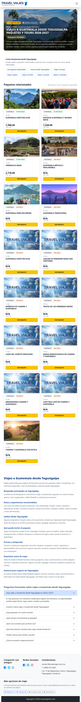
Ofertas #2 (21, 692)
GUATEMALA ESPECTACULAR (18, 117)
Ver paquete (21, 131)
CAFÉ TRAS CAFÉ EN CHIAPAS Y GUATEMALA (56, 403)
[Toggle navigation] (77, 3)
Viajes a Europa (59, 70)
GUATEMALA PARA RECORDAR (18, 213)
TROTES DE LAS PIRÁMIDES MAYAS (58, 306)
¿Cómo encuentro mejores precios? (20, 640)
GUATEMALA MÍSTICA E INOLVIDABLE (53, 166)
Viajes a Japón (12, 75)
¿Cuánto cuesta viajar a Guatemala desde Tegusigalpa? (27, 607)
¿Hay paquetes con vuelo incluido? (19, 612)
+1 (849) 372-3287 (13, 23)
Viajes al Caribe (27, 75)
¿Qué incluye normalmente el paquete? (21, 618)
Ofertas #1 (9, 692)
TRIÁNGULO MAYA (14, 165)
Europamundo (35, 692)
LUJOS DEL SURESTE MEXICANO (19, 354)
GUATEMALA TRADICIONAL (55, 213)
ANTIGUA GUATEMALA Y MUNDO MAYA (57, 118)
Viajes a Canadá (43, 75)
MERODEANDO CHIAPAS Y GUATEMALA (17, 403)
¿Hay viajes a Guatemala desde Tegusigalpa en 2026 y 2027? (29, 593)
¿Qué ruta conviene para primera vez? (21, 624)
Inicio (8, 27)
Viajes (15, 27)
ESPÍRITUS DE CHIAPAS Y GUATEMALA (16, 307)
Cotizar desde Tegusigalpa (39, 70)
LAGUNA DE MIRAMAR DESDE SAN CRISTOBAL (58, 260)
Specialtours (49, 692)
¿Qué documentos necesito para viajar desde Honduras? (28, 629)
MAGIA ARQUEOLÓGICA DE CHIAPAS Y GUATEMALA (59, 355)
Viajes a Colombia (59, 75)
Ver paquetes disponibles (16, 70)
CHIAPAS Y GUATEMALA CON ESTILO (21, 449)
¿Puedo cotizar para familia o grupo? (20, 635)
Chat (42, 23)
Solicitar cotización (30, 23)
